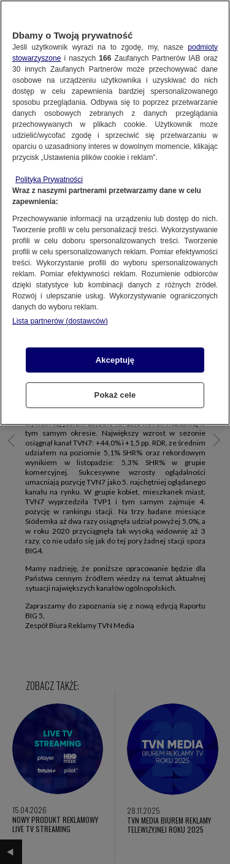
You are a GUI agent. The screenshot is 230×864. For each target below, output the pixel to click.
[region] (115, 212)
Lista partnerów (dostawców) (60, 321)
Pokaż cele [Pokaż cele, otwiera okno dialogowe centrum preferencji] (115, 395)
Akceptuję (115, 360)
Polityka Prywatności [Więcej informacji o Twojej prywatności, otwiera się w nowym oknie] (49, 179)
